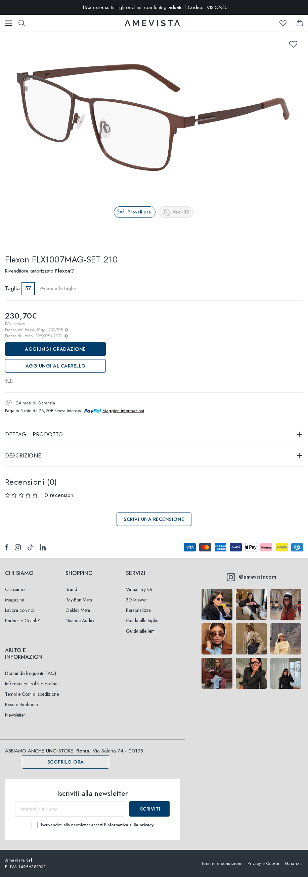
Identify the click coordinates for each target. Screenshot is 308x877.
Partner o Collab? (22, 620)
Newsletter (15, 715)
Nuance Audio (79, 620)
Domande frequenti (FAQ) (30, 673)
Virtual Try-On (139, 589)
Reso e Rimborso (21, 704)
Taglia (12, 288)
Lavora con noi (19, 610)
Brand (71, 589)
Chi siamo (15, 589)
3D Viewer (136, 599)
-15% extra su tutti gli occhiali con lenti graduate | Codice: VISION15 (154, 7)
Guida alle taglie (58, 288)
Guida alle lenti (141, 631)
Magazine (14, 599)
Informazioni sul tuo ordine (31, 683)
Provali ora (139, 212)
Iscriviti (149, 809)
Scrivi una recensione (154, 519)
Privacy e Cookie (263, 863)
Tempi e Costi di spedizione (32, 694)
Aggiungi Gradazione (55, 349)
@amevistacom (251, 577)
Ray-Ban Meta (78, 599)
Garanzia (294, 863)
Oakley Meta (77, 610)
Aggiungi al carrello (56, 365)
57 (28, 288)
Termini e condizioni (221, 863)
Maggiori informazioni (123, 410)
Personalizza (138, 610)
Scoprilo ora (65, 762)
